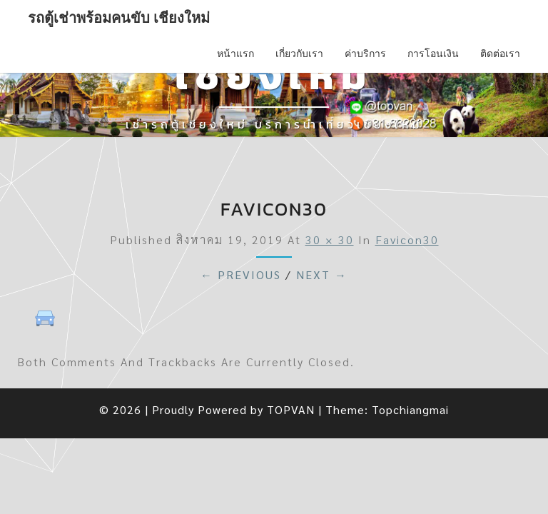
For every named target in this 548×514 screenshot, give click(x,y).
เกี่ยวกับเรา (299, 53)
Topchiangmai (410, 409)
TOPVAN (291, 409)
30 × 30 (329, 239)
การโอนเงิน (433, 53)
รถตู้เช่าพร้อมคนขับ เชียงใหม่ (119, 17)
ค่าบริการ (365, 53)
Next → (321, 274)
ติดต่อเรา (500, 53)
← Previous (241, 274)
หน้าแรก (235, 53)
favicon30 (407, 239)
